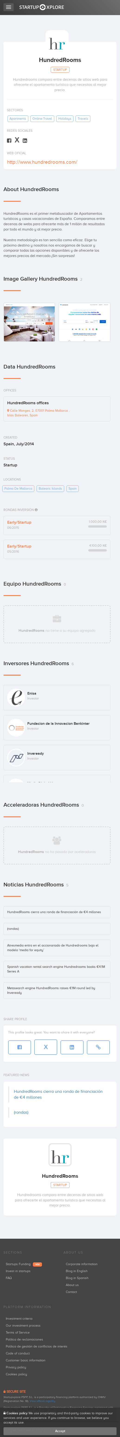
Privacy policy (16, 1367)
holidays (64, 118)
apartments (17, 118)
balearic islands (50, 488)
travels (83, 118)
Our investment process (23, 1325)
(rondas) (13, 928)
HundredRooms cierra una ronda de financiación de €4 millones (54, 912)
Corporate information (82, 1264)
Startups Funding (24, 1264)
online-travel (42, 118)
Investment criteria (19, 1318)
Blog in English (77, 1271)
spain (73, 488)
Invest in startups (18, 1271)
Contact (71, 1292)
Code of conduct (18, 1353)
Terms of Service (18, 1332)
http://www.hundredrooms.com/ (42, 162)
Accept (60, 1431)
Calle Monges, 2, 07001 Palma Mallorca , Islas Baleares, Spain (38, 413)
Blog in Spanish (77, 1278)
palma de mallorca (18, 488)
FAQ (9, 1278)
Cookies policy (16, 1374)
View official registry (42, 1401)
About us (72, 1285)
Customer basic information (25, 1360)
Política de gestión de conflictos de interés (36, 1346)
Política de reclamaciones (24, 1339)
